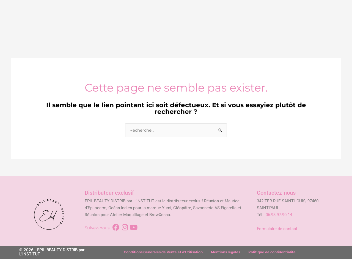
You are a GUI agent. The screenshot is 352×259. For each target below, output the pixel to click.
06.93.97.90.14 (279, 214)
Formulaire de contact (277, 228)
